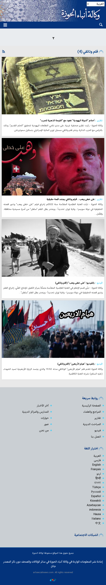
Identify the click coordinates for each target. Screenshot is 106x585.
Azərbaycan (94, 505)
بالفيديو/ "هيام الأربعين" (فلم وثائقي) (80, 364)
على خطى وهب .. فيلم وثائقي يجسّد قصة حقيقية (75, 199)
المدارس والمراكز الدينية (35, 412)
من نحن (44, 431)
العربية (97, 456)
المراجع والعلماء (92, 412)
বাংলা (97, 483)
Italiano (96, 519)
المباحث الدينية (92, 424)
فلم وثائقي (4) (87, 51)
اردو (99, 474)
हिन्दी (98, 478)
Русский (96, 492)
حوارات (45, 418)
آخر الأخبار (43, 406)
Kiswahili (95, 501)
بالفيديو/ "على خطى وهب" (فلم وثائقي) (79, 283)
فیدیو (98, 431)
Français (96, 469)
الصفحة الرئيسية (91, 406)
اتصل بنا (96, 437)
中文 (98, 523)
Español (96, 496)
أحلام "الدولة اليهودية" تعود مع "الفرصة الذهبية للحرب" (71, 120)
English (96, 465)
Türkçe (96, 487)
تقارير (97, 418)
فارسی (97, 460)
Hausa (97, 514)
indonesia (95, 510)
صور (46, 424)
